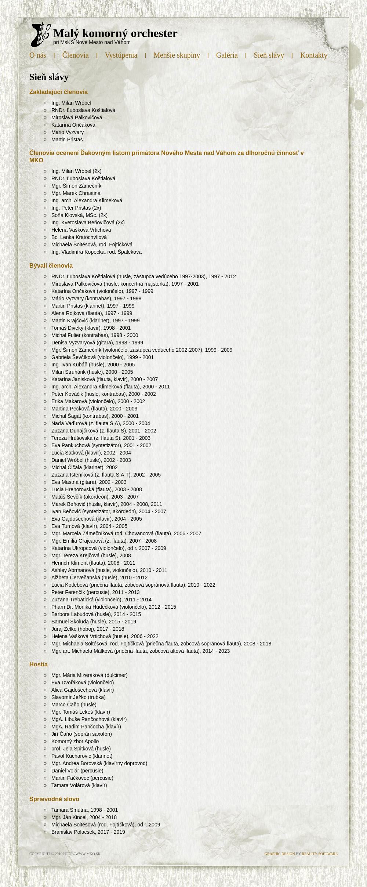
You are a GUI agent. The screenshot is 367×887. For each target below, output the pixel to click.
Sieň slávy (269, 55)
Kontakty (313, 55)
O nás (37, 55)
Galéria (227, 55)
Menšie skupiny (176, 55)
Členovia (75, 55)
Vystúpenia (121, 55)
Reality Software (320, 854)
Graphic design (280, 854)
